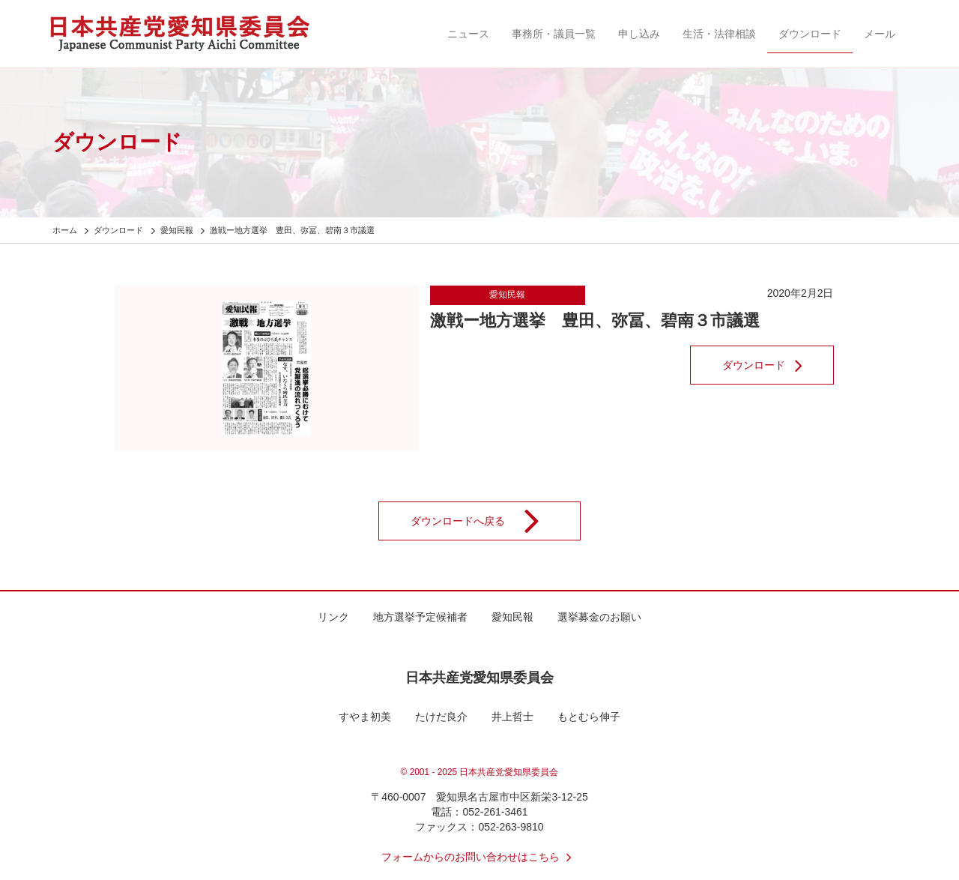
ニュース (468, 34)
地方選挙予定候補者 (420, 617)
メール (879, 34)
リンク (333, 617)
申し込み (639, 34)
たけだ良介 (441, 717)
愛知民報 (507, 294)
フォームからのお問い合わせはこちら (479, 857)
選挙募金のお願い (599, 617)
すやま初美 (365, 717)
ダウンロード (809, 34)
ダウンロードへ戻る (485, 520)
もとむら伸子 (588, 717)
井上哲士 (512, 717)
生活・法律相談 (719, 34)
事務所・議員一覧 (554, 34)
